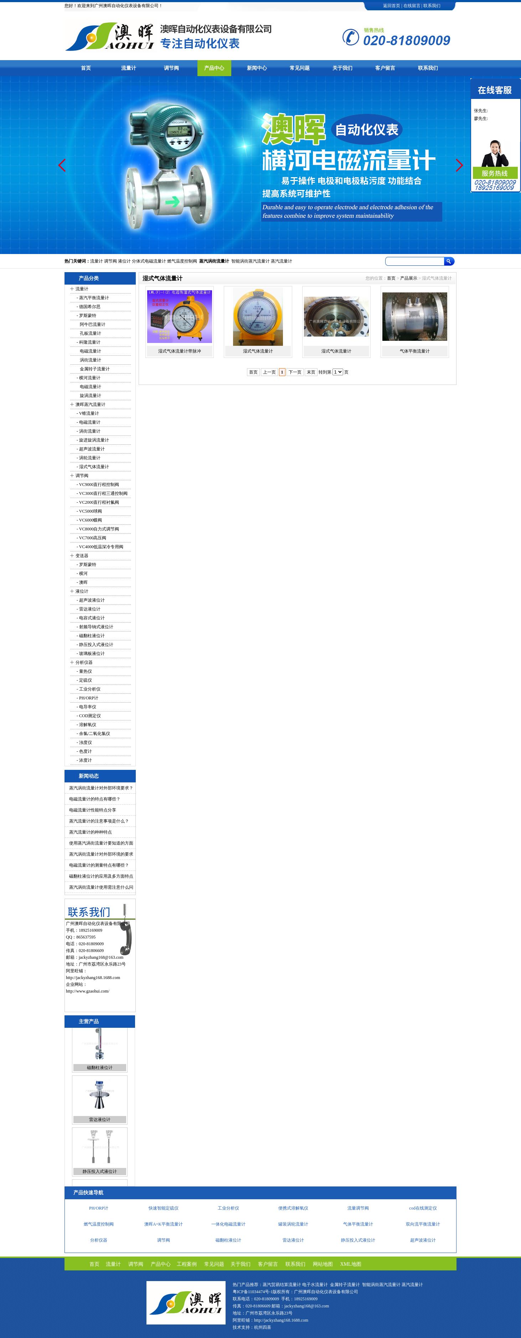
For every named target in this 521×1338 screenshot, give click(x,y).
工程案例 (187, 1264)
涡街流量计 (88, 360)
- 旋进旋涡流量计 (92, 440)
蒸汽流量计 (281, 261)
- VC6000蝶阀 (89, 520)
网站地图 (323, 1264)
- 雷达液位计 (88, 609)
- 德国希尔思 (88, 306)
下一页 (295, 372)
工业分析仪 (228, 1209)
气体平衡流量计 (415, 351)
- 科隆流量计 (88, 342)
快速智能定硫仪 (164, 1209)
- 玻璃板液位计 (90, 653)
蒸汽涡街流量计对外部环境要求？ (101, 788)
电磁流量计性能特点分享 (92, 810)
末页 (311, 372)
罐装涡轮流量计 (293, 1225)
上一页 (269, 372)
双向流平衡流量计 (423, 1225)
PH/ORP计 (98, 1209)
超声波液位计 (423, 1241)
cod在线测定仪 (423, 1209)
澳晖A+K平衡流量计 (163, 1225)
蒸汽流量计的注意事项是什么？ (99, 821)
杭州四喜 (262, 1327)
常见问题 (300, 68)
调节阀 (171, 68)
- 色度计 (84, 751)
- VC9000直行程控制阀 (97, 484)
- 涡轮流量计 (88, 457)
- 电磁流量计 (88, 422)
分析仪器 (84, 662)
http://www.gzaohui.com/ (87, 991)
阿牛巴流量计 (90, 324)
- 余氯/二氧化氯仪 (93, 733)
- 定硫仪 (84, 680)
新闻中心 (257, 68)
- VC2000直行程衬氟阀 (97, 502)
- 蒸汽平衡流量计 (92, 297)
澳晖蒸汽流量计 (90, 404)
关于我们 (342, 68)
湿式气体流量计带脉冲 (179, 351)
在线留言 (412, 5)
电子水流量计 (315, 1284)
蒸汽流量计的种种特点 (90, 832)
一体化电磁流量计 (228, 1225)
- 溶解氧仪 (86, 724)
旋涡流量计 (88, 395)
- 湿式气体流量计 (92, 466)
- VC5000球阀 (89, 511)
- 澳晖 (82, 582)
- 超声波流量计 (90, 448)
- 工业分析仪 (88, 689)
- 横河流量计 (88, 377)
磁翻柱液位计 (100, 1074)
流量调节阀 (358, 1209)
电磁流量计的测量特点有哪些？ (99, 865)
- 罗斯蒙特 (86, 315)
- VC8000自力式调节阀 (97, 529)
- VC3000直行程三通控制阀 (102, 493)
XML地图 (350, 1264)
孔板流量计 (88, 333)
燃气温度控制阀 (182, 261)
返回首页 (391, 5)
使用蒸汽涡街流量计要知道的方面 (101, 843)
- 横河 (82, 573)
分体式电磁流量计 (149, 261)
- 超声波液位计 (90, 600)
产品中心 (214, 68)
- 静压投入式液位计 (94, 644)
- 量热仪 (84, 671)
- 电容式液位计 (90, 617)
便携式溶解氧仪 (293, 1209)
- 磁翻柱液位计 (90, 635)
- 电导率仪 (86, 706)
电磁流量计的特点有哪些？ (94, 799)
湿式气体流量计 (258, 351)
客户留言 (385, 68)
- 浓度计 (84, 760)
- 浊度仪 (84, 742)
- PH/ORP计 (87, 698)
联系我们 (431, 5)
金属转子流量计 (93, 368)
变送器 (82, 555)
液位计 (124, 261)
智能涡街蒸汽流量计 (250, 261)
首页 (86, 68)
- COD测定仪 (88, 715)
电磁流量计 (88, 351)
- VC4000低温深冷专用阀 (99, 546)
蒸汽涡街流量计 (214, 261)
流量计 (128, 68)
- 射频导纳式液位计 (94, 626)
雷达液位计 (99, 1126)
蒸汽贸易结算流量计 (282, 1284)
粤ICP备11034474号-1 (253, 1291)
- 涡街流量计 (88, 431)
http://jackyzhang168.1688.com (93, 977)
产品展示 (408, 278)
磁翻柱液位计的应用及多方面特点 (101, 876)
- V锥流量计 (87, 413)
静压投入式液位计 (100, 1178)
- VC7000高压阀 (91, 537)
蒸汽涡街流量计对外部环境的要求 (101, 854)
